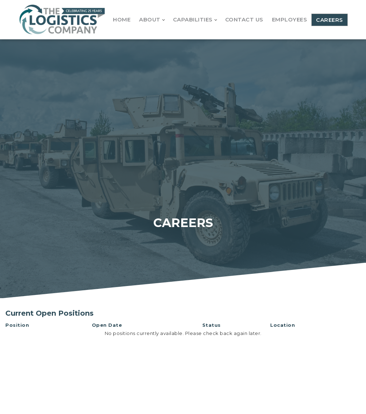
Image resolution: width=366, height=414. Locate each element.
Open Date (107, 325)
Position (17, 325)
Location (282, 325)
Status (211, 325)
